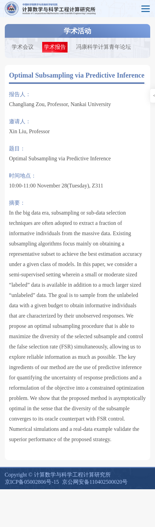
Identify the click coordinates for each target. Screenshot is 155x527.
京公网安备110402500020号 (95, 482)
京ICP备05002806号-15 (32, 482)
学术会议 (23, 47)
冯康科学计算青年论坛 (103, 47)
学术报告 (55, 47)
